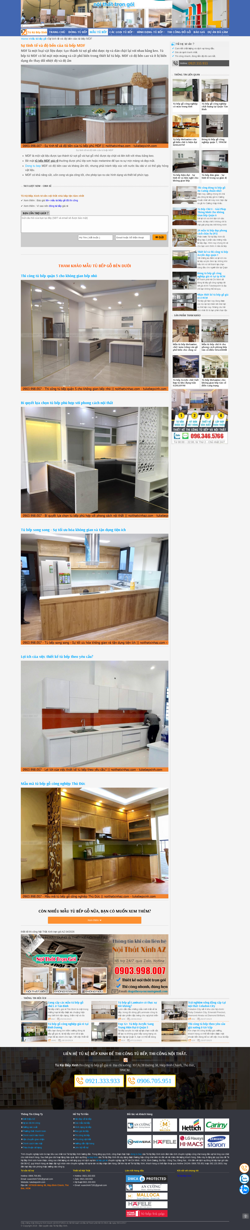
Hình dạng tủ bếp (150, 32)
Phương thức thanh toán (34, 1131)
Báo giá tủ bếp (82, 1131)
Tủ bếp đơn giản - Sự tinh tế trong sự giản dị (214, 176)
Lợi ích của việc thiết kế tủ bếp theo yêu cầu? (57, 656)
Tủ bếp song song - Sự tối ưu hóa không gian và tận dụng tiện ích (73, 529)
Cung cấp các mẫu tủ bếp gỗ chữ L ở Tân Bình (65, 1004)
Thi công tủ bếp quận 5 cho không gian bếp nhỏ (59, 275)
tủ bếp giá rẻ (102, 1160)
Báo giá (199, 32)
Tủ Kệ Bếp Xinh (184, 1176)
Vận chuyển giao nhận (33, 1139)
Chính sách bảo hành (33, 1135)
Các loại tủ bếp (120, 32)
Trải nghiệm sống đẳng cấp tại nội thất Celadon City (207, 1004)
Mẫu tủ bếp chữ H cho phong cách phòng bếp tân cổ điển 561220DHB (214, 347)
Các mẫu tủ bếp (82, 1122)
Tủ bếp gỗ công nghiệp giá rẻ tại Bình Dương (68, 1025)
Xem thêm (93, 920)
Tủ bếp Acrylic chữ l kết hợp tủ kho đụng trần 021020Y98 (186, 383)
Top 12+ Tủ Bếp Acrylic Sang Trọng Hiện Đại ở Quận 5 (136, 1025)
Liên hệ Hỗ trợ (81, 1147)
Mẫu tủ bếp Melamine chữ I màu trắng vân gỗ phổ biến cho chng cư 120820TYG (185, 348)
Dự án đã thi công (31, 1122)
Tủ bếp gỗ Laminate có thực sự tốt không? (137, 1004)
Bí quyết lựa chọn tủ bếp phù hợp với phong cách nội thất (67, 402)
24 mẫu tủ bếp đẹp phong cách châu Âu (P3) (212, 232)
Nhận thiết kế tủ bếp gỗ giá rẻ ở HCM (212, 296)
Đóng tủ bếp (77, 32)
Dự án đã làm (218, 32)
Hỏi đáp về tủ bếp (83, 1118)
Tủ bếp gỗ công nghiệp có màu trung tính (185, 105)
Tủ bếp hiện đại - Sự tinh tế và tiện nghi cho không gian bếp (185, 178)
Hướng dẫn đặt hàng (84, 1143)
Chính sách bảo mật (32, 1143)
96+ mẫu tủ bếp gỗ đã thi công (62, 200)
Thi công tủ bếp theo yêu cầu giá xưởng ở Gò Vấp (206, 1025)
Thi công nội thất (83, 1139)
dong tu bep (136, 1154)
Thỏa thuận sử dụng (32, 1147)
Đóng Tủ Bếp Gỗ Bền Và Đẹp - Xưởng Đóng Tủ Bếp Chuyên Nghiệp (34, 32)
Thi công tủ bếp (82, 1135)
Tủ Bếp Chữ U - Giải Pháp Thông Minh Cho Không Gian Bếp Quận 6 (211, 212)
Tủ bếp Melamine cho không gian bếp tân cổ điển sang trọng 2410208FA (214, 384)
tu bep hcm (92, 1157)
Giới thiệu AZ (29, 1118)
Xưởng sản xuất (30, 1127)
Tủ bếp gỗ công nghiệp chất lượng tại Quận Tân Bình (215, 106)
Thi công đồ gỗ (179, 32)
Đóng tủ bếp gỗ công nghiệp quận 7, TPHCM (214, 141)
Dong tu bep (33, 165)
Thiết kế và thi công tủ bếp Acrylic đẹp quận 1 (212, 253)
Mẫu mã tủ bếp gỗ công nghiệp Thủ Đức (53, 783)
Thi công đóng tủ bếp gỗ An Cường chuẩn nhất (211, 189)
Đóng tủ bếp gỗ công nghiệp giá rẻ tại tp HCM (211, 275)
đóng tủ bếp (55, 206)
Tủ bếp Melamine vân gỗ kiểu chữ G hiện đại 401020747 (185, 142)
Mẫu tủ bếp (98, 32)
